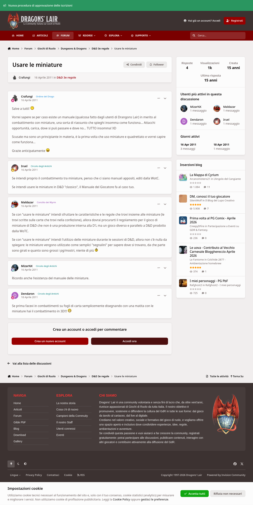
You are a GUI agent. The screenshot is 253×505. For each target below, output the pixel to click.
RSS (81, 475)
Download (19, 435)
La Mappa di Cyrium (204, 175)
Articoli (17, 409)
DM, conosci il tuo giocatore (210, 197)
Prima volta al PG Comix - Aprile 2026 (213, 220)
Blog (16, 428)
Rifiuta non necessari (228, 493)
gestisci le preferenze (154, 499)
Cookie (68, 475)
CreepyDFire (197, 226)
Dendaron (28, 294)
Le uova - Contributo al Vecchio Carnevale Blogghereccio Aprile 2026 (212, 252)
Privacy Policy (34, 475)
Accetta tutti (194, 493)
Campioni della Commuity (72, 415)
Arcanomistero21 (200, 179)
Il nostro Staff (64, 422)
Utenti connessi (65, 428)
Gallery (17, 441)
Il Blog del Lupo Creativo (219, 200)
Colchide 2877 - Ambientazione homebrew (208, 261)
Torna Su (236, 376)
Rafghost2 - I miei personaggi (223, 285)
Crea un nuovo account (50, 341)
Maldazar (27, 202)
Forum (17, 415)
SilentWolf (196, 200)
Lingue (15, 475)
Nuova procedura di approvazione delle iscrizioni (38, 5)
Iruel (24, 166)
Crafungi (24, 77)
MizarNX (27, 266)
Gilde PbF (19, 422)
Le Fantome (197, 259)
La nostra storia (66, 403)
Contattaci (53, 475)
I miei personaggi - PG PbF (209, 281)
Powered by (226, 475)
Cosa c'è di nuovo (67, 409)
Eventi (60, 435)
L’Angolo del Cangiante (227, 179)
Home (17, 403)
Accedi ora (130, 341)
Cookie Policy (121, 499)
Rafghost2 (196, 285)
